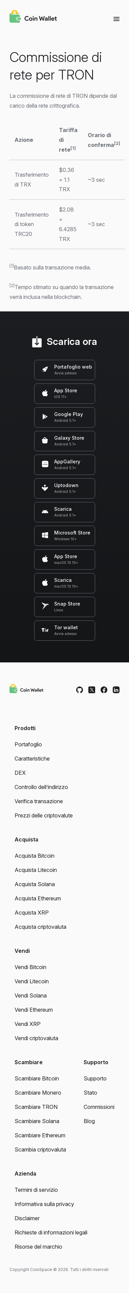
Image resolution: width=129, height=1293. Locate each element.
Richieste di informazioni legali (51, 1232)
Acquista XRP (32, 912)
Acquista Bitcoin (35, 855)
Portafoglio (28, 744)
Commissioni (99, 1106)
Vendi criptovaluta (36, 1038)
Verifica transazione (39, 801)
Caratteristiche (32, 758)
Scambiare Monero (38, 1092)
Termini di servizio (36, 1189)
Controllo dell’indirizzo (41, 787)
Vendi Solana (31, 995)
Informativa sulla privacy (44, 1204)
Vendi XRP (28, 1024)
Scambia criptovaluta (40, 1149)
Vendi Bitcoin (30, 967)
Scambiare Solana (37, 1121)
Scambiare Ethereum (40, 1135)
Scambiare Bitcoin (37, 1078)
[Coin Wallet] (33, 17)
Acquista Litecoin (36, 870)
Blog (89, 1121)
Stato (90, 1092)
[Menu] (116, 18)
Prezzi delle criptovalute (44, 815)
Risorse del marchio (38, 1246)
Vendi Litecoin (32, 981)
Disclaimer (27, 1218)
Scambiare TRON (36, 1106)
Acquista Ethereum (38, 898)
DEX (20, 772)
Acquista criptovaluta (40, 926)
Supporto (95, 1078)
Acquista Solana (35, 884)
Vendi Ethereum (34, 1009)
